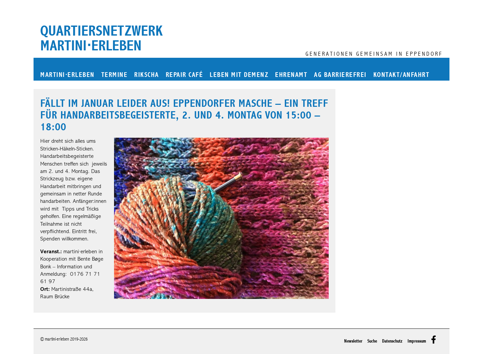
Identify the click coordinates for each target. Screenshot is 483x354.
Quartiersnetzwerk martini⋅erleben (101, 38)
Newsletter (353, 341)
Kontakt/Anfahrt (401, 75)
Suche (372, 341)
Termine (114, 75)
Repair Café (184, 75)
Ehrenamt (291, 75)
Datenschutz (392, 341)
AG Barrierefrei (340, 75)
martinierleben (67, 75)
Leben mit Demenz (239, 75)
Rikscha (146, 75)
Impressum (417, 341)
